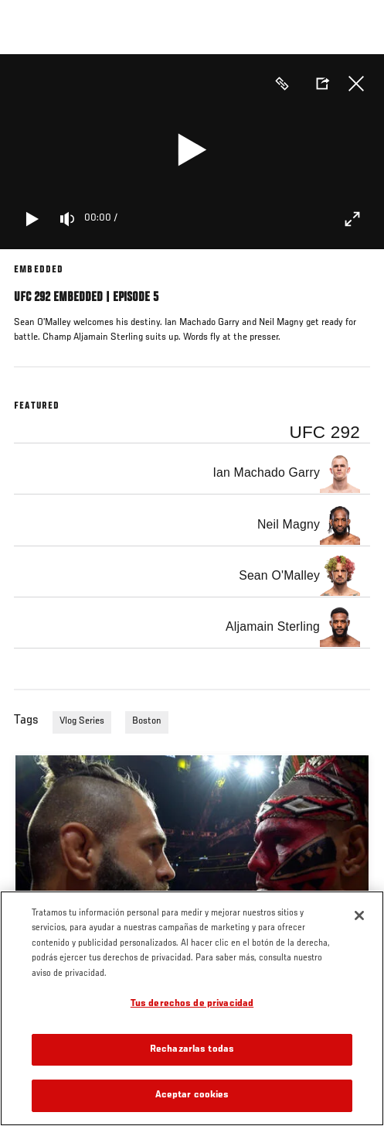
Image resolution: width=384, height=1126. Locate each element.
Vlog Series (81, 721)
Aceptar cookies (192, 1095)
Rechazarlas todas (192, 1050)
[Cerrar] (359, 915)
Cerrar (356, 83)
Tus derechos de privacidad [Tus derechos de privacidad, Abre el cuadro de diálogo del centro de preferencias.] (192, 1004)
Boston (146, 721)
